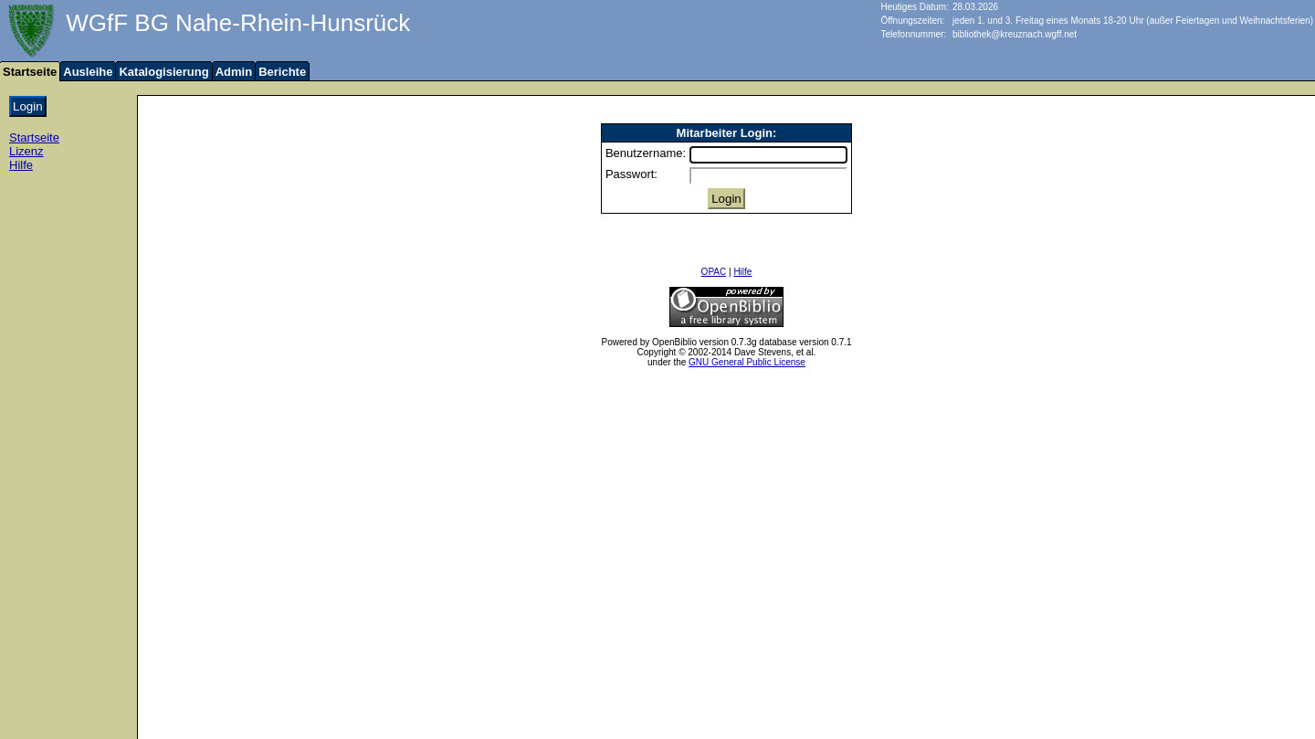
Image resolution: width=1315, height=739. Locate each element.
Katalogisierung (163, 72)
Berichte (282, 72)
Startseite (34, 137)
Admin (234, 72)
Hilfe (21, 165)
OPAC (714, 272)
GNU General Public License (747, 362)
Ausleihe (87, 72)
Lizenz (26, 151)
